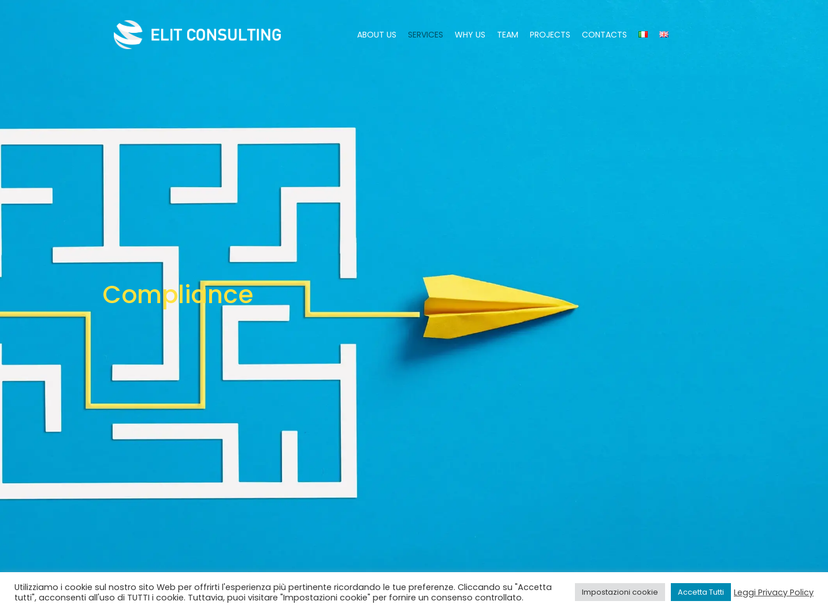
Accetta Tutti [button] (701, 592)
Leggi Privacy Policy (774, 592)
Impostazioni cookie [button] (620, 592)
